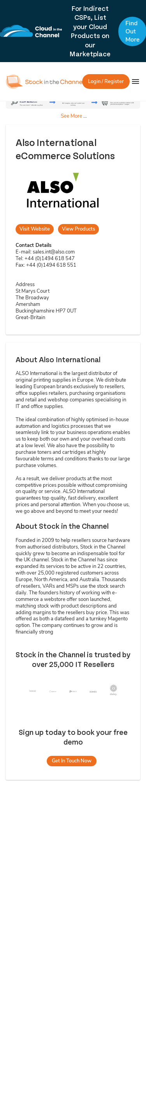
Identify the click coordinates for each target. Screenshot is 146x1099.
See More (71, 116)
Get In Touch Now (71, 760)
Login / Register (106, 81)
